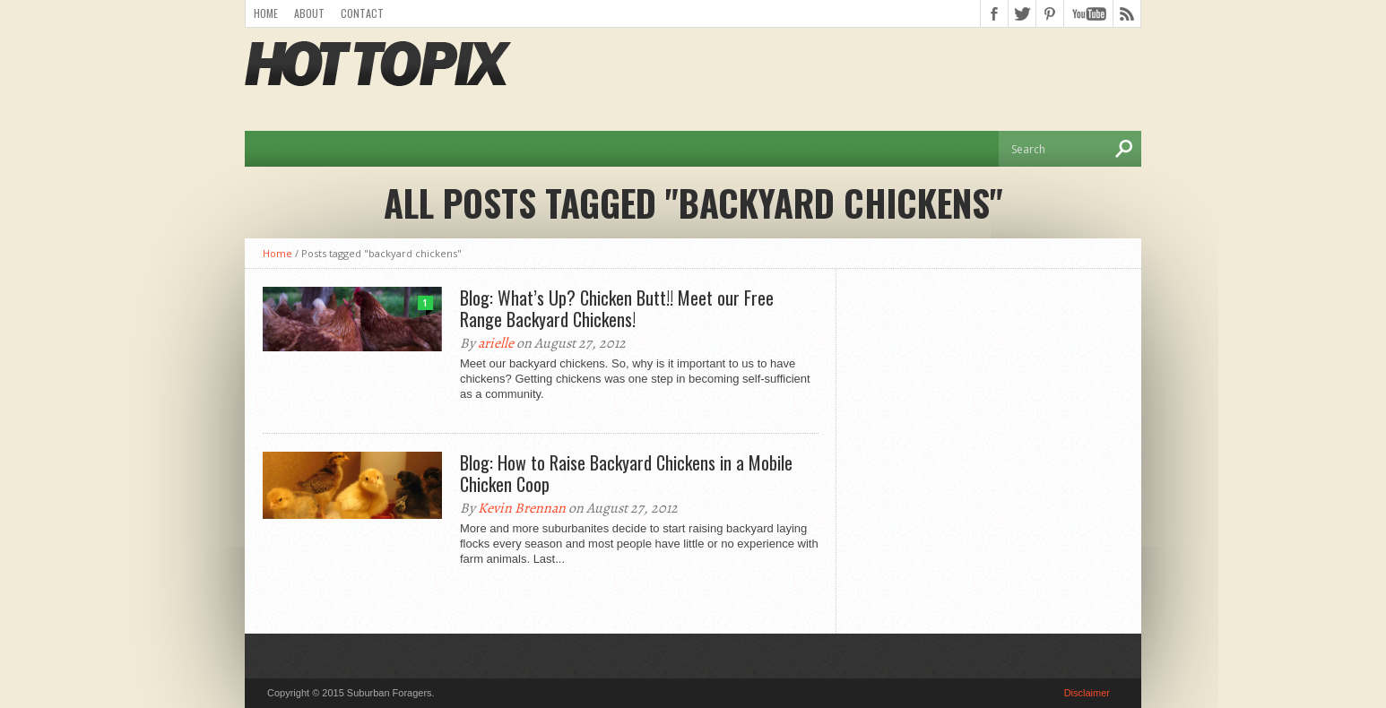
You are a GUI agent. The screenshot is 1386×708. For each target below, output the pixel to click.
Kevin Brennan (522, 508)
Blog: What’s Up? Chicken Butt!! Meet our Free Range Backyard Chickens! (617, 308)
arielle (496, 343)
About (309, 13)
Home (266, 13)
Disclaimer (1087, 692)
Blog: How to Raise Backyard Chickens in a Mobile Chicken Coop (626, 473)
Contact (362, 13)
